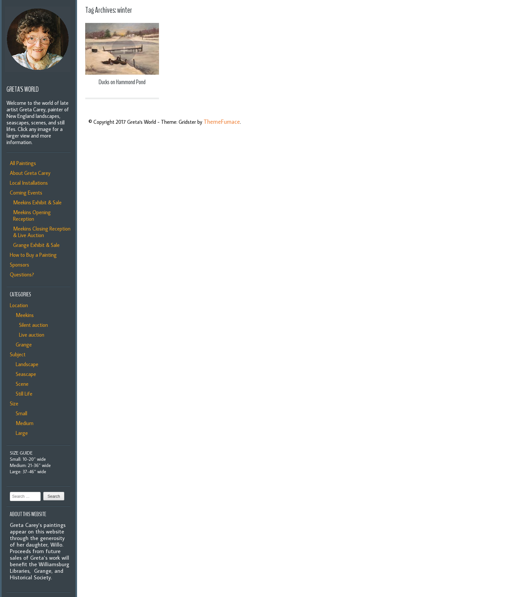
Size (14, 403)
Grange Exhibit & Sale (36, 245)
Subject (18, 354)
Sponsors (19, 264)
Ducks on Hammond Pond (122, 82)
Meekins (23, 315)
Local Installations (29, 182)
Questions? (22, 274)
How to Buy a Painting (33, 255)
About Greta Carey (30, 173)
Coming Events (26, 192)
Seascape (24, 374)
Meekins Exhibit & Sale (37, 202)
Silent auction (32, 325)
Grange (22, 344)
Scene (21, 384)
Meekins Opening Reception (32, 215)
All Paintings (23, 163)
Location (19, 305)
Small (20, 413)
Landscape (25, 364)
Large (20, 433)
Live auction (30, 334)
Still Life (22, 393)
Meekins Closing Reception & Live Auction (41, 231)
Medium (23, 423)
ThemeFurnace (222, 121)
